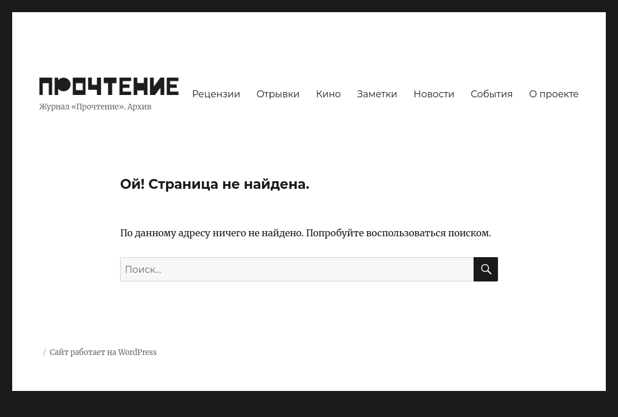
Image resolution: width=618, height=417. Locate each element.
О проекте (554, 94)
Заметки (377, 94)
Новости (434, 94)
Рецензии (216, 94)
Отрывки (278, 94)
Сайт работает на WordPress (103, 352)
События (492, 94)
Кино (328, 94)
